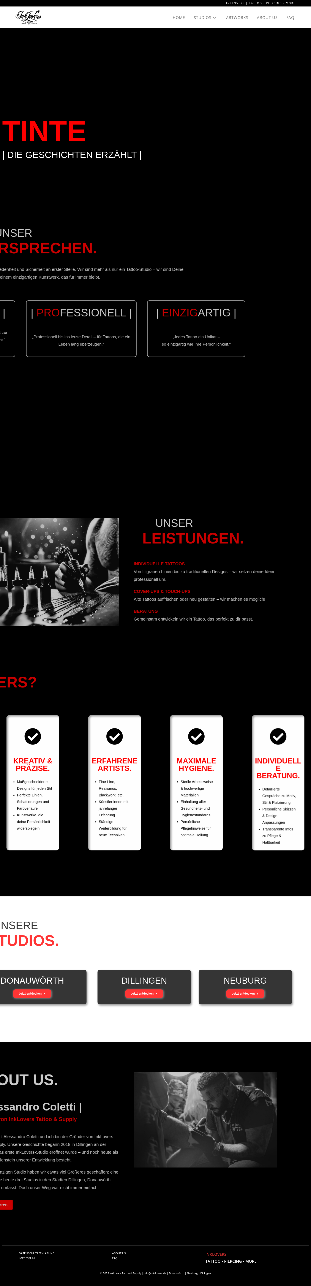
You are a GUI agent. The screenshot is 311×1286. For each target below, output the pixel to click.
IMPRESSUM (27, 1259)
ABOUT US (119, 1254)
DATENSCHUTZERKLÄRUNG (37, 1254)
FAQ (114, 1259)
